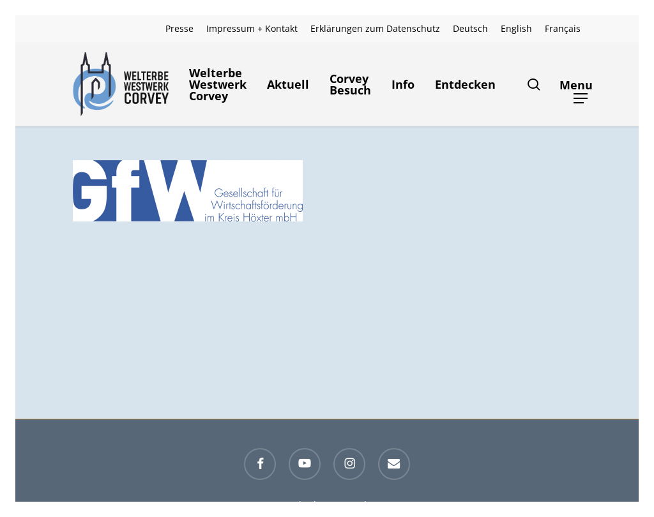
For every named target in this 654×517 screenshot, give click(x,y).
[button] (580, 84)
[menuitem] (470, 29)
